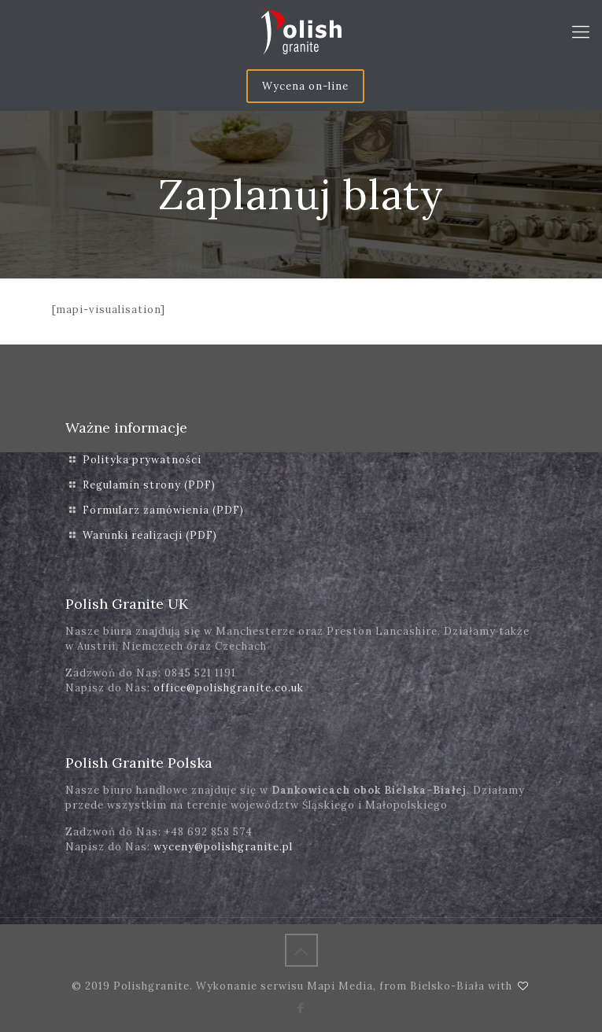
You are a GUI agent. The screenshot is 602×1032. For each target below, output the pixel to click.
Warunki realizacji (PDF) (150, 535)
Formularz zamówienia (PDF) (163, 510)
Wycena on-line (305, 86)
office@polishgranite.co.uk (228, 688)
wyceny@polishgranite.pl (223, 846)
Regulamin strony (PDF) (149, 485)
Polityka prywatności (142, 459)
